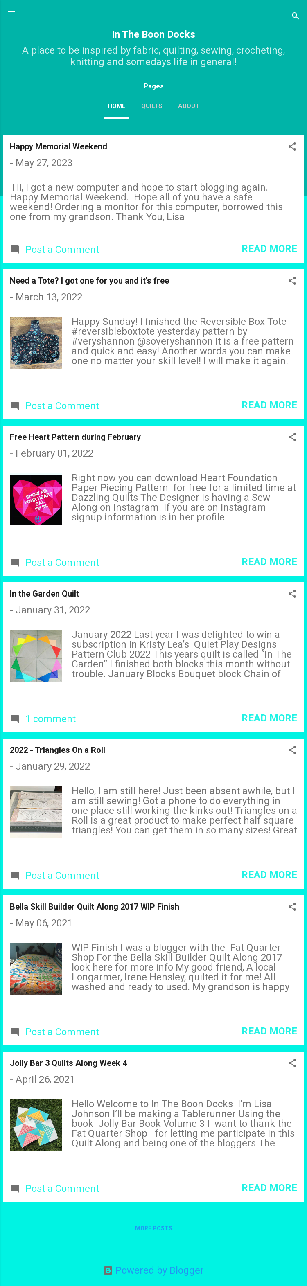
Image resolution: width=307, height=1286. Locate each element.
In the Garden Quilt (44, 594)
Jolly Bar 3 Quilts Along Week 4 (68, 1063)
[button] (292, 147)
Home (117, 106)
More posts (153, 1228)
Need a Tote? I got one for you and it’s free (89, 281)
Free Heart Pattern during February (75, 437)
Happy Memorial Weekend (58, 146)
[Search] (295, 16)
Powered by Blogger (153, 1270)
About (188, 106)
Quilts (152, 106)
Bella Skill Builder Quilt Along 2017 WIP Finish (94, 907)
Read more (269, 248)
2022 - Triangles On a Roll (57, 750)
